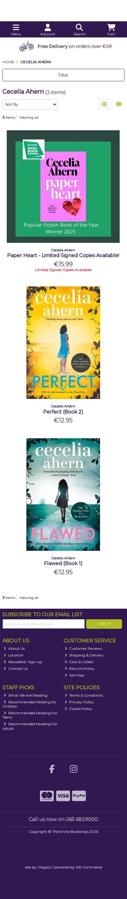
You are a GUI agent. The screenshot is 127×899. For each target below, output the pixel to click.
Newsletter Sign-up (23, 661)
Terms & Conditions (84, 695)
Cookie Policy (79, 708)
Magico (44, 867)
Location (14, 655)
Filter (63, 75)
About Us (14, 648)
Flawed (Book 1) (63, 563)
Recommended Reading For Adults (29, 726)
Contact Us (16, 668)
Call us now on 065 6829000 (63, 819)
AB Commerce (89, 867)
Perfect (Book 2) (63, 412)
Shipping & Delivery (84, 655)
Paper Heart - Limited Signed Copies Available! (63, 255)
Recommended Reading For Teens (29, 715)
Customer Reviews (83, 648)
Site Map (75, 675)
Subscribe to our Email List (42, 614)
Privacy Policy (79, 702)
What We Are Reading (25, 695)
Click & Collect (79, 661)
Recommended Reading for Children (29, 704)
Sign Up (104, 623)
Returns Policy (80, 668)
